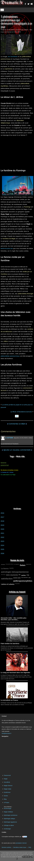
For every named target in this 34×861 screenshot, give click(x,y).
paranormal (5, 465)
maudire (11, 568)
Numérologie (7, 808)
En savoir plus (26, 856)
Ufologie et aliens (9, 825)
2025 (2, 549)
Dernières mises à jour (19, 847)
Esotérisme (7, 792)
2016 (2, 513)
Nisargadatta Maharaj (10, 564)
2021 (2, 533)
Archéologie (7, 828)
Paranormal (7, 775)
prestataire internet (21, 843)
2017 (2, 517)
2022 (2, 537)
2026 (2, 553)
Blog (5, 799)
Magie (5, 778)
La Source (5, 568)
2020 (2, 529)
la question (17, 583)
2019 (2, 525)
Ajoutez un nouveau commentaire (17, 450)
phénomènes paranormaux (10, 356)
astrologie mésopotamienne (15, 572)
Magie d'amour (8, 785)
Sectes (6, 795)
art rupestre (16, 564)
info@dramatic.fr (6, 733)
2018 (2, 521)
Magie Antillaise (8, 812)
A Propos (6, 802)
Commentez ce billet (17, 424)
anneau (3, 564)
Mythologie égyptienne (10, 822)
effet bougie (3, 574)
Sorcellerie (7, 782)
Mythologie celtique (9, 818)
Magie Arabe (7, 789)
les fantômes (12, 56)
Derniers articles (6, 847)
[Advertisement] (17, 152)
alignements (28, 564)
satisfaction (7, 578)
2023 (2, 541)
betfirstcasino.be (7, 248)
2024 (2, 545)
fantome (3, 463)
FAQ (29, 847)
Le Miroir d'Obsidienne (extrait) (21, 412)
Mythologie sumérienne (10, 815)
